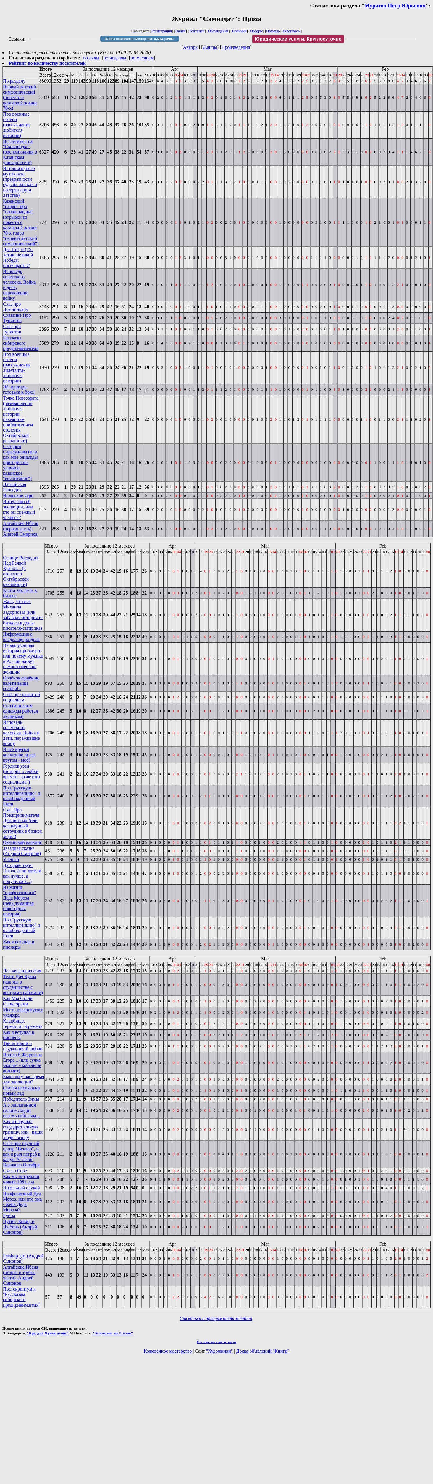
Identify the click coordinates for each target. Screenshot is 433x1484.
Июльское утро (18, 495)
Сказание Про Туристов (17, 318)
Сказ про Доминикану (15, 306)
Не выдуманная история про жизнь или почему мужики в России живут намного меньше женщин (23, 658)
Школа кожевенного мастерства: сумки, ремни (139, 39)
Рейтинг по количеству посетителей (47, 63)
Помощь (273, 31)
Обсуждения (218, 31)
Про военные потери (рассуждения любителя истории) (16, 125)
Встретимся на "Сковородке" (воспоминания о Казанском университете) (20, 152)
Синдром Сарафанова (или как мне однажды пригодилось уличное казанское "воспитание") (20, 462)
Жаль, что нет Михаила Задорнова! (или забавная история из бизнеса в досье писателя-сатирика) (23, 615)
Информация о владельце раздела (21, 637)
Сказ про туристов (12, 329)
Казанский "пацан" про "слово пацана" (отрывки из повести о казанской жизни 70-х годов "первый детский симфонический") (21, 222)
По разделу (14, 80)
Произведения (236, 47)
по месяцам (142, 57)
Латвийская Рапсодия (14, 487)
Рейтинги (197, 31)
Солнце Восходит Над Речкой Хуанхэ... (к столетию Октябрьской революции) (20, 571)
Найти (180, 31)
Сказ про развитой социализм (21, 697)
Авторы (190, 47)
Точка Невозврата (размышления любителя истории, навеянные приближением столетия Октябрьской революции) (20, 419)
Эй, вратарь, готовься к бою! (19, 389)
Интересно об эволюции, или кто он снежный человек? (19, 509)
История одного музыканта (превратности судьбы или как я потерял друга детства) (20, 182)
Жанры (210, 47)
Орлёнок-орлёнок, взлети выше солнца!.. (21, 683)
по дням (91, 57)
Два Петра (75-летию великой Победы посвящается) (18, 257)
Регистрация (161, 31)
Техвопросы (290, 31)
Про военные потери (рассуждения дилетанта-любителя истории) (16, 367)
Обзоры (256, 31)
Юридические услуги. (298, 38)
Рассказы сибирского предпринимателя (20, 343)
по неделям (115, 57)
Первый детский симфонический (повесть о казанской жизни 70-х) (20, 97)
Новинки (239, 31)
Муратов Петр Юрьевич (395, 5)
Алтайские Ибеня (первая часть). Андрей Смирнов (20, 529)
